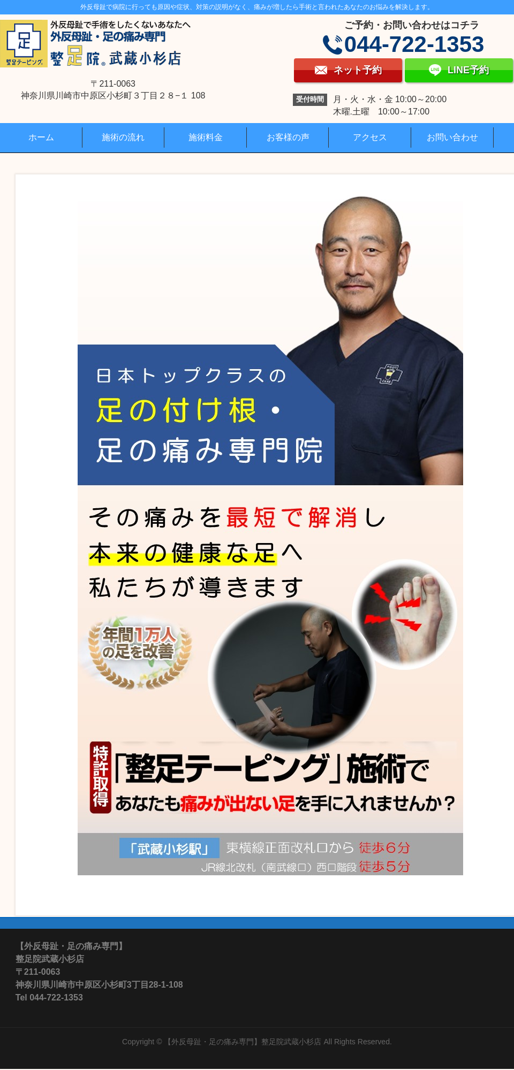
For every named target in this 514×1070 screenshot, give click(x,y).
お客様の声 (288, 137)
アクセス (370, 137)
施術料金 (205, 137)
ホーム (41, 137)
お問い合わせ (452, 137)
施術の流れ (123, 137)
